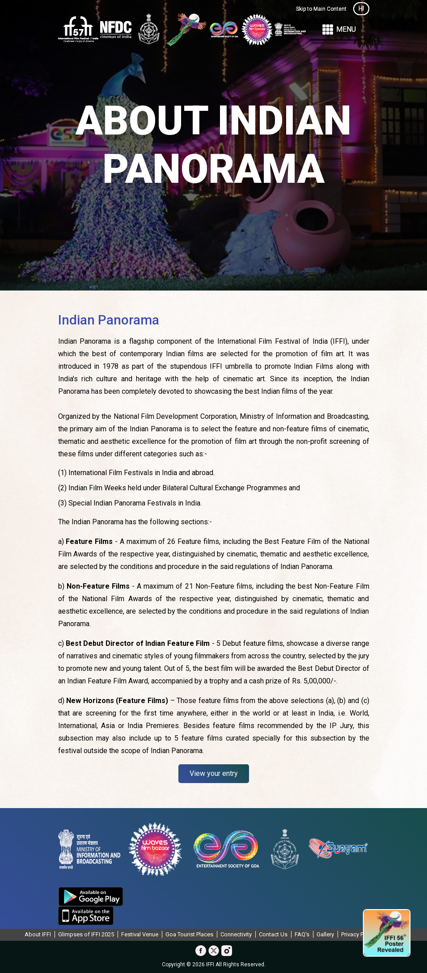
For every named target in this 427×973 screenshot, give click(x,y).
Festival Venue (139, 934)
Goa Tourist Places (189, 934)
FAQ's (302, 934)
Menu (338, 30)
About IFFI (38, 934)
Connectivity (236, 934)
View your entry (214, 773)
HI (361, 8)
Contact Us (273, 934)
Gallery (325, 934)
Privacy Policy (358, 934)
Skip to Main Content (321, 9)
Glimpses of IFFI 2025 (86, 934)
